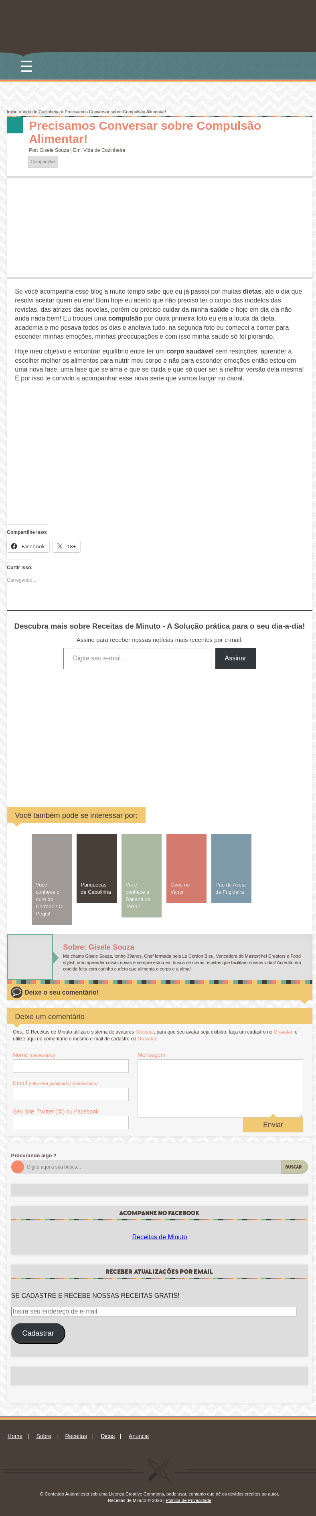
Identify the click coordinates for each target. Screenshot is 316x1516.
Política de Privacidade (188, 1500)
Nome (34, 1055)
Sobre (43, 1436)
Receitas (76, 1436)
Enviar (273, 1125)
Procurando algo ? (34, 1155)
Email (55, 1083)
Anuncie (139, 1436)
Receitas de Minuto (159, 1237)
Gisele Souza (54, 150)
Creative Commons (145, 1493)
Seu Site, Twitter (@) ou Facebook (56, 1111)
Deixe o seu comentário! (61, 992)
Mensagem (151, 1055)
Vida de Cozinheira (41, 111)
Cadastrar (38, 1333)
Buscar (294, 1167)
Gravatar (145, 1032)
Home (15, 1436)
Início (12, 111)
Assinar (235, 658)
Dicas (108, 1436)
